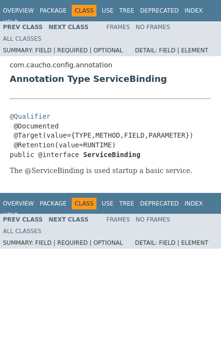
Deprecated (159, 10)
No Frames (153, 27)
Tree (126, 10)
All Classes (22, 38)
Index (194, 10)
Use (107, 10)
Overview (18, 10)
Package (53, 10)
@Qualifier (30, 116)
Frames (118, 27)
